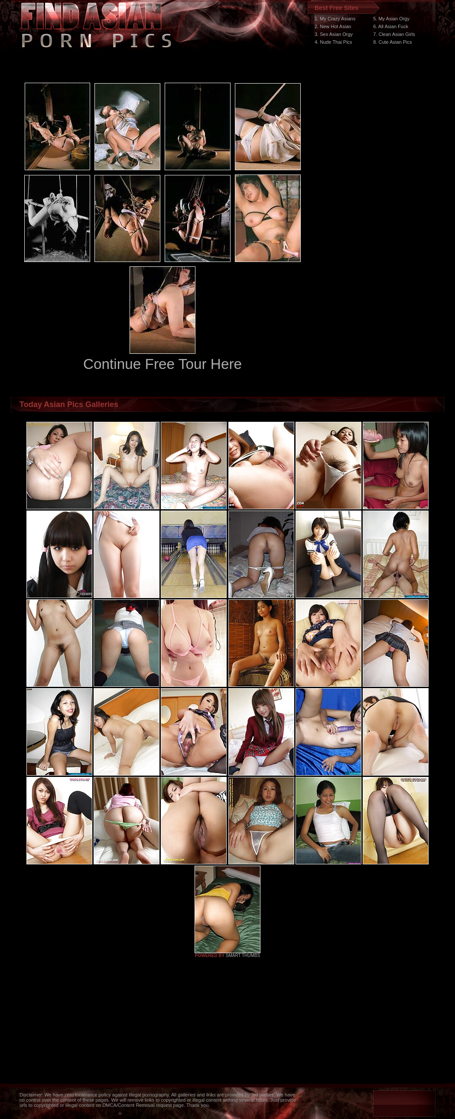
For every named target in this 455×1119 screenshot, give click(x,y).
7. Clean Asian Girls (394, 34)
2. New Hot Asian (333, 26)
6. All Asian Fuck (390, 26)
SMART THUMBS (243, 955)
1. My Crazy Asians (335, 18)
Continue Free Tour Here (162, 364)
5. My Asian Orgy (391, 18)
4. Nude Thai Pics (333, 42)
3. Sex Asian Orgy (334, 34)
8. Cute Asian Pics (392, 42)
